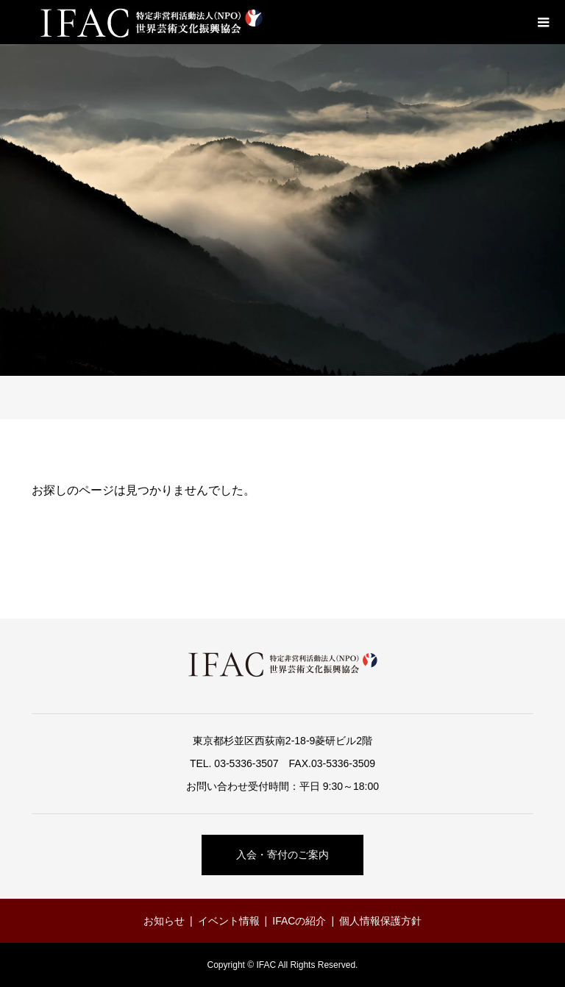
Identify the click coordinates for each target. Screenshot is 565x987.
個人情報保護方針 (380, 921)
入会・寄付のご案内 (282, 854)
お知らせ (164, 921)
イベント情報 (229, 921)
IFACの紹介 (299, 921)
